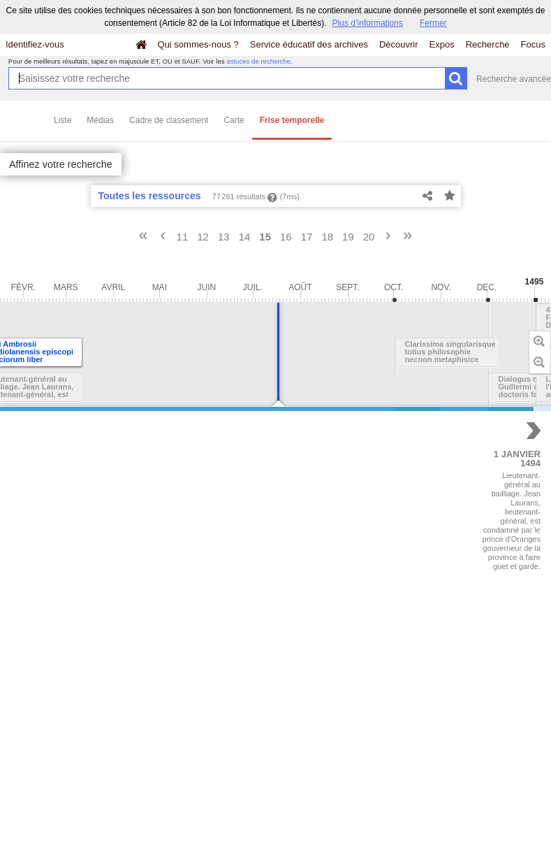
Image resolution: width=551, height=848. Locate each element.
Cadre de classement (168, 120)
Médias (100, 120)
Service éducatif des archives (309, 44)
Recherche (488, 44)
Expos (442, 44)
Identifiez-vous (35, 44)
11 (183, 237)
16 (286, 237)
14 (245, 237)
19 (348, 237)
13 (224, 237)
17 (307, 237)
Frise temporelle (292, 120)
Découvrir (398, 44)
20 (369, 237)
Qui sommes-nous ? (198, 44)
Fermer (433, 23)
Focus (533, 44)
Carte (233, 120)
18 (327, 237)
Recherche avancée (513, 79)
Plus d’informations (367, 23)
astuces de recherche (258, 61)
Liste (62, 120)
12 (203, 237)
